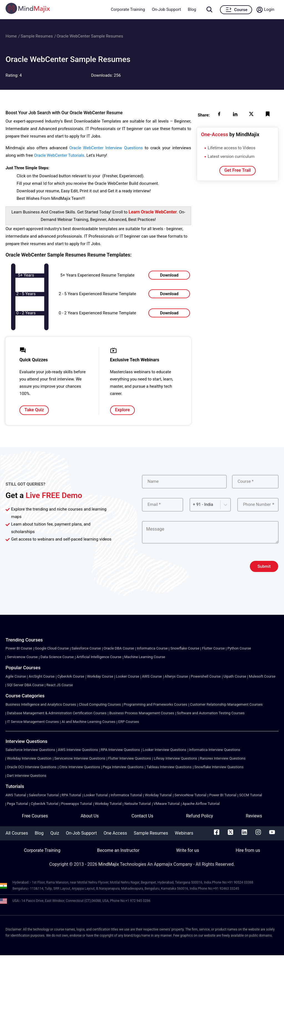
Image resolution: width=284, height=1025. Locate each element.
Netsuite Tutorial (137, 804)
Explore (122, 409)
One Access (115, 833)
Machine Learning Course (144, 657)
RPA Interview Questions (120, 750)
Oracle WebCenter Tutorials (59, 155)
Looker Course (127, 676)
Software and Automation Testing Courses (211, 713)
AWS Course (152, 676)
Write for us (187, 850)
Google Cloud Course (52, 648)
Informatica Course (152, 648)
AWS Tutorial (16, 795)
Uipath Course (235, 676)
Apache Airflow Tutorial (201, 804)
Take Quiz (34, 409)
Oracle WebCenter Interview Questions (106, 147)
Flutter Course (213, 648)
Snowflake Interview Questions (219, 767)
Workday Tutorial (158, 795)
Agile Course (16, 676)
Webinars (184, 833)
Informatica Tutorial (126, 795)
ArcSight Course (41, 676)
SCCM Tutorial (250, 795)
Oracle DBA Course (119, 648)
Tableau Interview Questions (169, 767)
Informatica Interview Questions (214, 750)
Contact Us (142, 815)
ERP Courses (128, 722)
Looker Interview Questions (164, 750)
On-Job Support (166, 9)
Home (11, 36)
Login (269, 9)
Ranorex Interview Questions (223, 758)
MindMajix (109, 864)
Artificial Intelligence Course (99, 657)
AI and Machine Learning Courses (88, 722)
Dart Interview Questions (26, 775)
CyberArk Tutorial (44, 804)
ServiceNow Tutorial (190, 795)
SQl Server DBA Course (25, 685)
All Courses (17, 833)
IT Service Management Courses (33, 722)
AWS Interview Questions (78, 750)
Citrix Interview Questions (79, 767)
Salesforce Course (86, 648)
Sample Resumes (37, 36)
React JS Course (59, 685)
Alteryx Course (176, 676)
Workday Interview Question (29, 758)
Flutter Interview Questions (129, 758)
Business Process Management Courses (141, 713)
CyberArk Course (70, 676)
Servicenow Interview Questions (79, 758)
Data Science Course (57, 657)
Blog (192, 9)
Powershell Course (206, 676)
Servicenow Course (22, 657)
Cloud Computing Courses (100, 704)
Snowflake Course (184, 648)
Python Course (239, 648)
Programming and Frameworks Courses (155, 704)
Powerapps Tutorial (76, 804)
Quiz (54, 833)
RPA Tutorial (71, 795)
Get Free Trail (237, 170)
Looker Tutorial (96, 795)
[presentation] (184, 566)
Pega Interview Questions (123, 767)
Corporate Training (128, 9)
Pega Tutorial (17, 804)
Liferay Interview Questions (175, 758)
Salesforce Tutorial (44, 795)
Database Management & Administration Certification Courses (56, 713)
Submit (264, 566)
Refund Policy (199, 815)
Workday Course (100, 676)
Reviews (254, 815)
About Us (90, 815)
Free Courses (35, 815)
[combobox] (193, 505)
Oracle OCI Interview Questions (32, 767)
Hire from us (248, 850)
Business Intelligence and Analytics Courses (41, 704)
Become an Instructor (118, 850)
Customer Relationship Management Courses (226, 704)
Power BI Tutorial (222, 795)
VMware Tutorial (167, 804)
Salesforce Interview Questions (30, 750)
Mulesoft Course (262, 676)
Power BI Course (19, 648)
